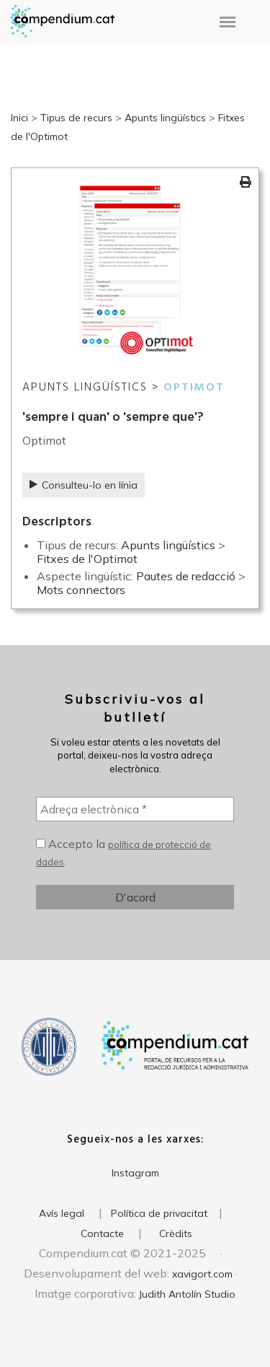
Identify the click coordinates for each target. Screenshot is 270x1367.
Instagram (135, 1172)
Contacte (102, 1233)
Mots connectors (81, 589)
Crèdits (175, 1233)
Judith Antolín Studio (187, 1294)
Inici (19, 117)
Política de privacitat (159, 1213)
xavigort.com (202, 1273)
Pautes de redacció (185, 576)
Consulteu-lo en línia (84, 485)
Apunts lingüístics (165, 117)
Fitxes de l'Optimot (87, 558)
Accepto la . (123, 852)
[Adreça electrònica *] (135, 809)
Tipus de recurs (76, 117)
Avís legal (61, 1213)
